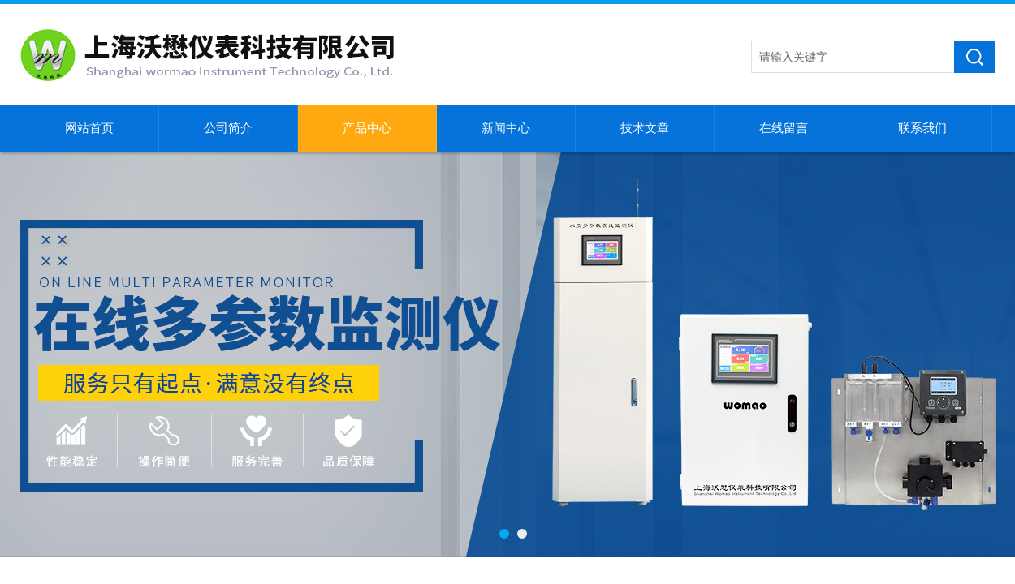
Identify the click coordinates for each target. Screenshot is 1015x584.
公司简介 (228, 128)
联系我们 (922, 128)
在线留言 (783, 128)
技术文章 (644, 128)
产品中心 (367, 128)
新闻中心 (506, 128)
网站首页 (89, 128)
